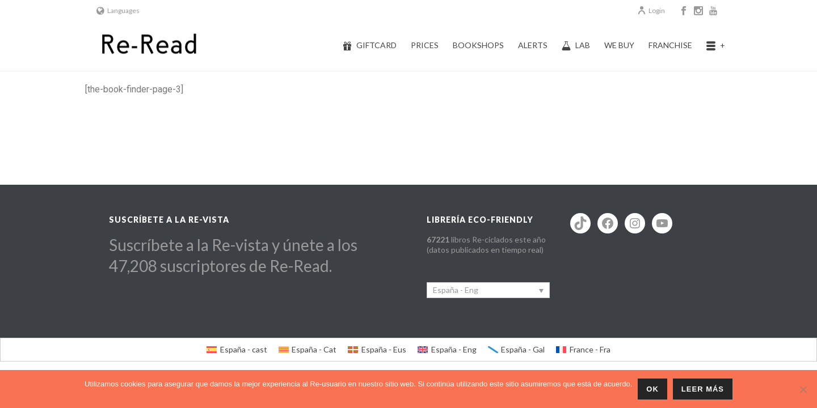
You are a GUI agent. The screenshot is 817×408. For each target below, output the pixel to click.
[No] (802, 389)
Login (651, 10)
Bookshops (478, 45)
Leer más (702, 389)
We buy (619, 45)
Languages (118, 10)
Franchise (670, 45)
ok (652, 389)
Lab (576, 45)
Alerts (533, 45)
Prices (425, 45)
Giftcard (370, 45)
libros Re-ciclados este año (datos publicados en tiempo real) (486, 244)
